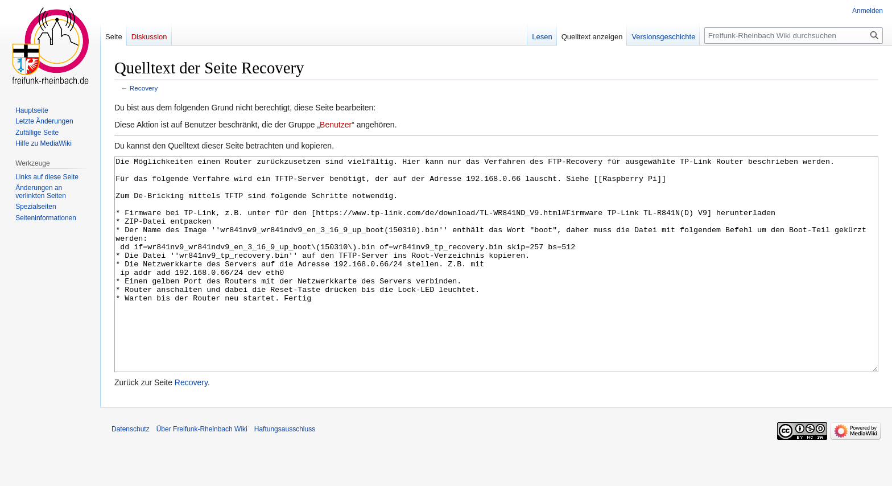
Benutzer (336, 124)
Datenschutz (131, 472)
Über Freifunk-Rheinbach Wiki (201, 472)
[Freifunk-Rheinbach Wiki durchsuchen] (793, 35)
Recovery (144, 88)
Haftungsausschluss (284, 472)
